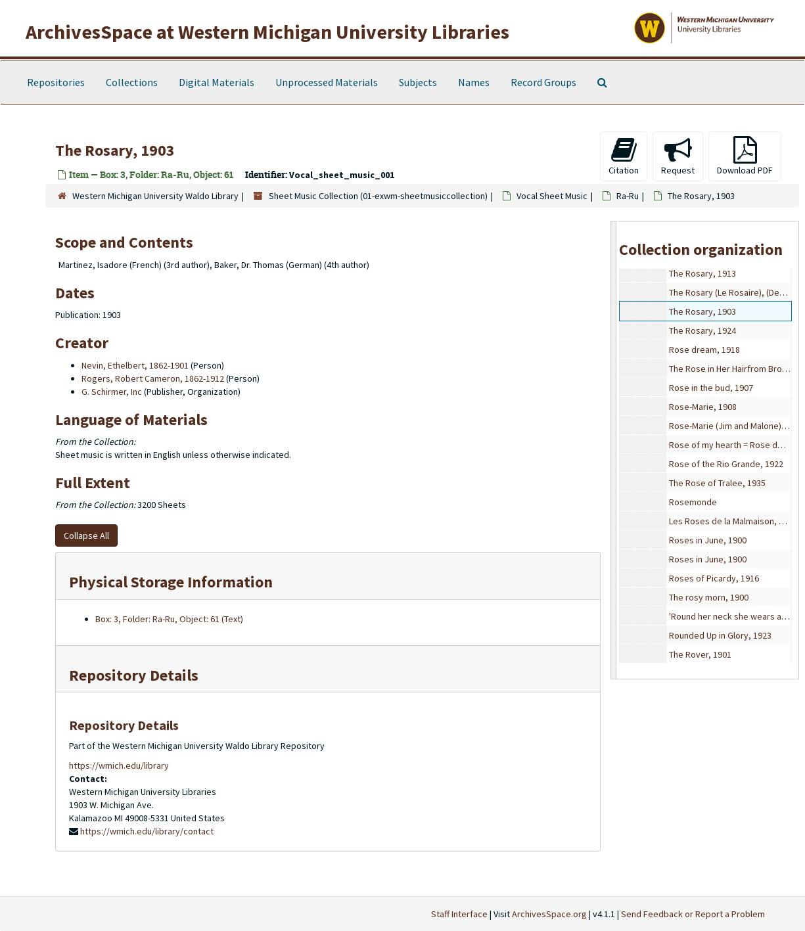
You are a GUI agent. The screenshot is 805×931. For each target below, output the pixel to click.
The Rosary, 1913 (702, 273)
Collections (132, 82)
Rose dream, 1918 (704, 349)
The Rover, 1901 (700, 654)
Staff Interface (459, 914)
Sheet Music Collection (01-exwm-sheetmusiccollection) (378, 196)
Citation (624, 156)
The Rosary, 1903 (702, 311)
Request (678, 156)
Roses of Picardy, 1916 (714, 578)
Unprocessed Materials (326, 82)
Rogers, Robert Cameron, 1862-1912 (152, 378)
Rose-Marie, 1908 (703, 407)
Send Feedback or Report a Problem (693, 914)
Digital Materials (216, 82)
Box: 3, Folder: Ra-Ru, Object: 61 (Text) (169, 619)
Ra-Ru (627, 196)
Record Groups (543, 82)
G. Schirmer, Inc (111, 391)
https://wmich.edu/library (119, 765)
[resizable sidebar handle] (613, 449)
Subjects (418, 82)
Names (474, 82)
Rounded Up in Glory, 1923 (720, 635)
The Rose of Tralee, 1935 (717, 483)
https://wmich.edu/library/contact (147, 831)
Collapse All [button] (86, 535)
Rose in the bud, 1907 (711, 388)
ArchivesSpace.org (549, 914)
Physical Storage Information (171, 582)
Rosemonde (693, 502)
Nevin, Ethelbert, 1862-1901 (135, 365)
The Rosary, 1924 (702, 330)
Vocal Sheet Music (552, 196)
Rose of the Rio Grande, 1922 (726, 464)
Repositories (56, 82)
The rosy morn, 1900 (708, 597)
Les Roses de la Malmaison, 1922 (733, 521)
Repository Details (133, 675)
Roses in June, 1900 (708, 540)
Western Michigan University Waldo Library (155, 196)
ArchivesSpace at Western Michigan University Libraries (267, 31)
